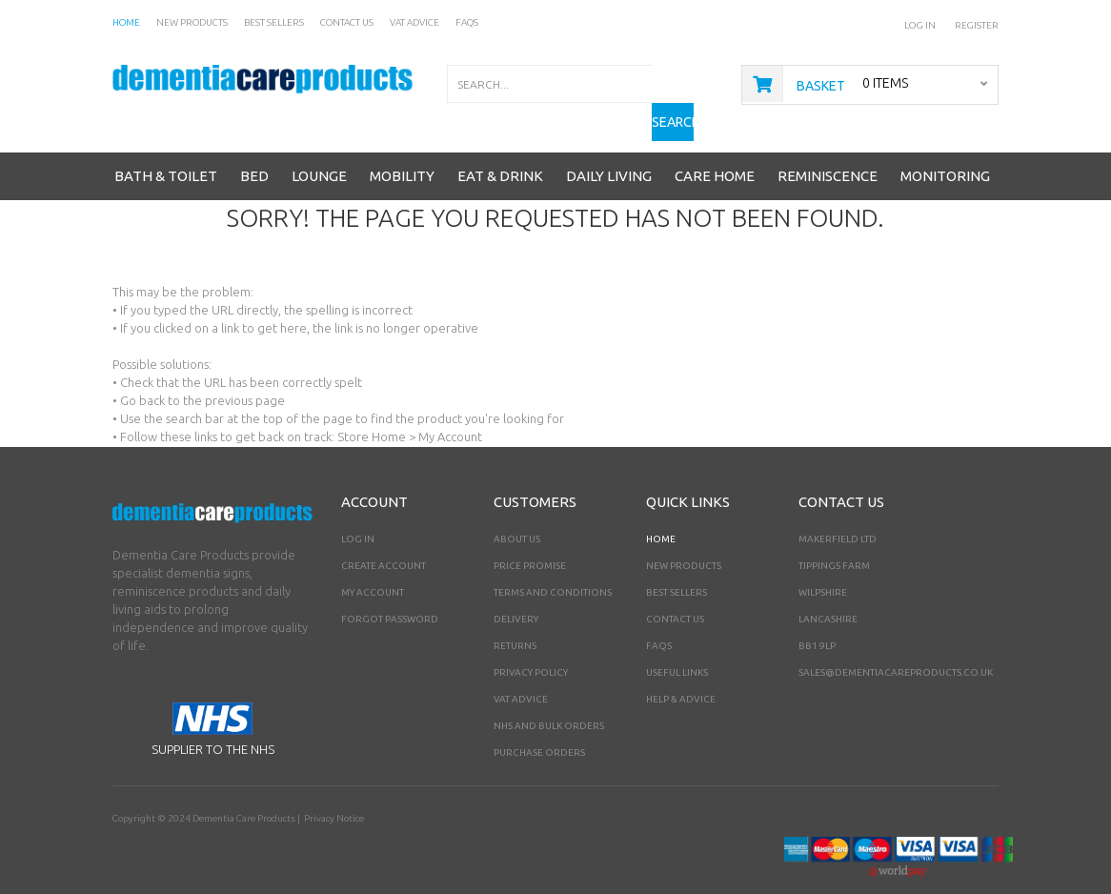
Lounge (319, 146)
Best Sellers (676, 563)
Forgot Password (389, 589)
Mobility (402, 146)
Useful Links (677, 643)
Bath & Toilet (165, 146)
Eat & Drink (500, 146)
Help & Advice (681, 669)
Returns (515, 616)
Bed (254, 146)
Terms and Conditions (553, 563)
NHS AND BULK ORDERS (549, 696)
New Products (683, 536)
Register (977, 25)
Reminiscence (828, 146)
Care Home (715, 146)
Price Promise (530, 536)
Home (661, 509)
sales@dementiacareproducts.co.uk (895, 643)
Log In (920, 25)
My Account (372, 563)
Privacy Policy (531, 643)
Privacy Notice (334, 788)
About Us (517, 509)
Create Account (383, 536)
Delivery (516, 589)
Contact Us (675, 589)
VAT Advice (521, 669)
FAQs (659, 616)
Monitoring (945, 146)
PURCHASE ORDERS (539, 723)
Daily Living (609, 146)
